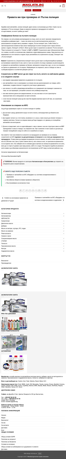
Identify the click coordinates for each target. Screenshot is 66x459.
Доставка (4, 427)
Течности (4, 243)
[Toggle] (64, 213)
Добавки (4, 226)
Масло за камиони (7, 231)
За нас (3, 422)
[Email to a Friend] (29, 190)
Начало (3, 415)
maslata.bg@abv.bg (12, 401)
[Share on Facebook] (23, 190)
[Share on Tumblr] (42, 190)
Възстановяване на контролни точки (18, 183)
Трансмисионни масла (8, 246)
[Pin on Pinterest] (33, 190)
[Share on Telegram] (45, 190)
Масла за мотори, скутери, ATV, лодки (13, 228)
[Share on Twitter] (26, 190)
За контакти (5, 425)
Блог (2, 430)
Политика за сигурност (8, 439)
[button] (2, 6)
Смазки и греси (6, 236)
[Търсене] (5, 5)
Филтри (3, 248)
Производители (6, 263)
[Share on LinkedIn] (39, 190)
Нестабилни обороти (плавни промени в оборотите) (23, 180)
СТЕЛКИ (4, 241)
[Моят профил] (60, 6)
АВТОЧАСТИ (5, 218)
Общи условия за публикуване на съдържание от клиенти (19, 446)
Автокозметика (6, 216)
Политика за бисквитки (8, 441)
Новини (33, 14)
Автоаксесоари (23, 152)
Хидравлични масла (7, 251)
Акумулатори (5, 221)
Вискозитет (4, 260)
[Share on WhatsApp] (20, 190)
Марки (3, 417)
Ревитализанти (6, 233)
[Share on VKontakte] (36, 190)
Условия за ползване (8, 444)
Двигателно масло (7, 223)
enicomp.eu (34, 453)
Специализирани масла (8, 238)
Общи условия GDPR (8, 436)
